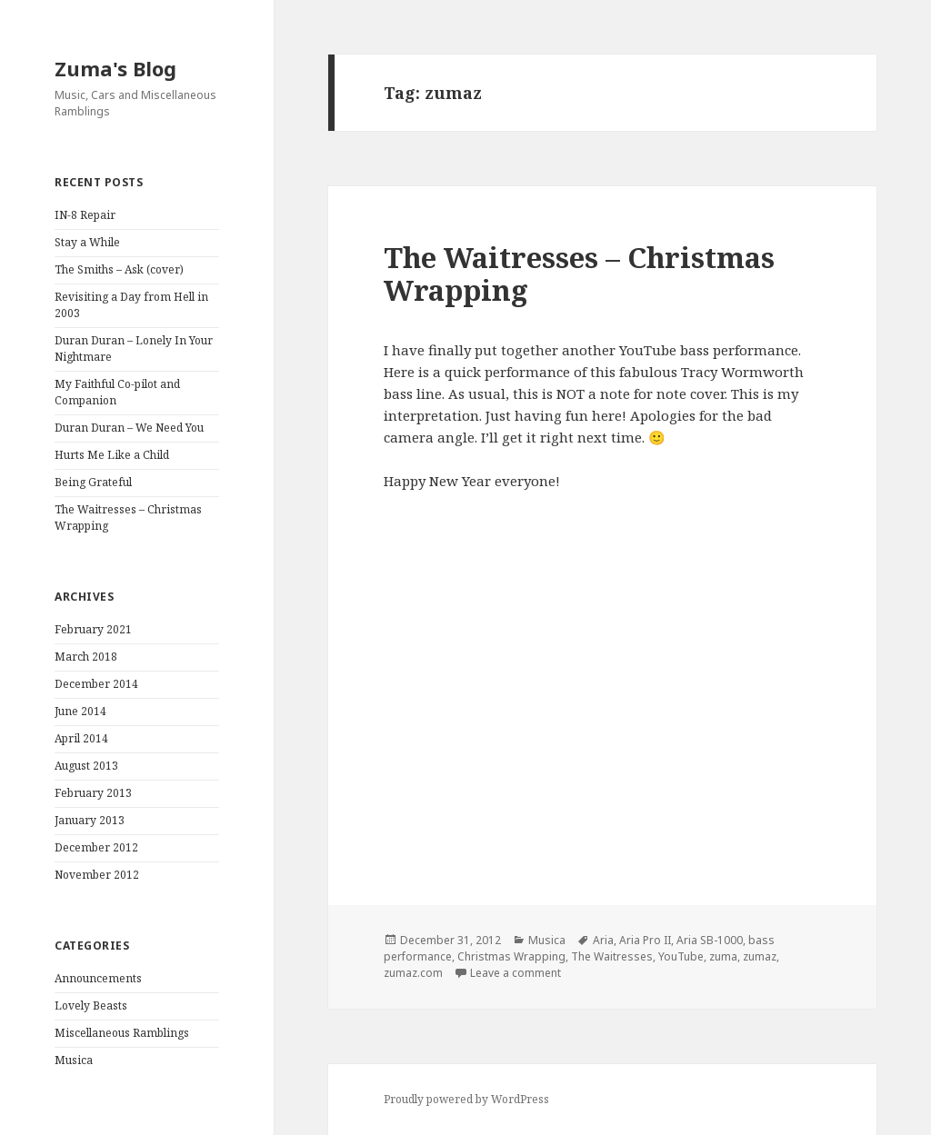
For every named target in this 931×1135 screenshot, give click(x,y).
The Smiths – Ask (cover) (119, 269)
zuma (723, 956)
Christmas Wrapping (511, 956)
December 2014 (96, 684)
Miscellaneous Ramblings (122, 1032)
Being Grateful (93, 482)
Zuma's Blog (115, 68)
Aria (603, 940)
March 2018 (86, 656)
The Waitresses (612, 956)
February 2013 (93, 793)
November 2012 (97, 874)
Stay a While (87, 242)
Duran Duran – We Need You (129, 427)
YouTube (681, 956)
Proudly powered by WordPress (466, 1099)
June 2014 (80, 711)
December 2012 (96, 847)
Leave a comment (515, 973)
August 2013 (86, 765)
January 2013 (90, 820)
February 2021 (93, 629)
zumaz (759, 956)
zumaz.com (413, 973)
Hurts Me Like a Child (112, 455)
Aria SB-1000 (709, 940)
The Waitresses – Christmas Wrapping (579, 273)
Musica (74, 1060)
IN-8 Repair (85, 215)
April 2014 (81, 738)
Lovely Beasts (91, 1005)
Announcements (98, 978)
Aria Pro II (645, 940)
